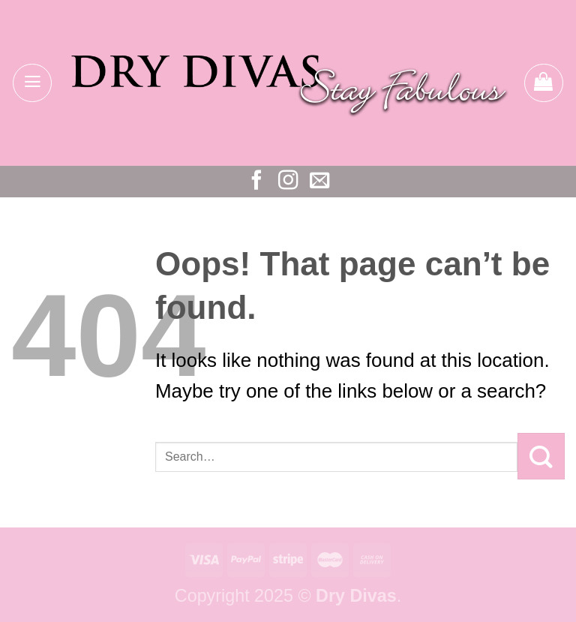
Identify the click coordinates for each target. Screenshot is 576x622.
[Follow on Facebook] (256, 181)
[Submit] (541, 456)
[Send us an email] (319, 181)
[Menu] (32, 83)
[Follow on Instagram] (288, 181)
